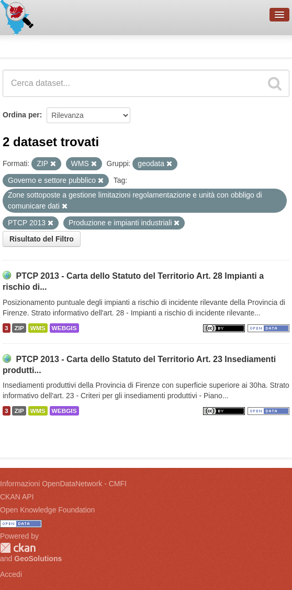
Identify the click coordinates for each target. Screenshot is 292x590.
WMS (38, 328)
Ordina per (21, 115)
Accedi (11, 574)
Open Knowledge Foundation (47, 510)
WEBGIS (64, 328)
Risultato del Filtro (41, 239)
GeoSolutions (38, 558)
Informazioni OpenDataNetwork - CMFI (63, 483)
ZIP (19, 328)
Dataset (19, 44)
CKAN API (17, 497)
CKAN (18, 547)
